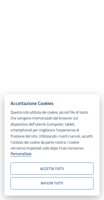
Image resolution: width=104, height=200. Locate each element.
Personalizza (21, 153)
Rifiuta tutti (52, 183)
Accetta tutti (52, 168)
